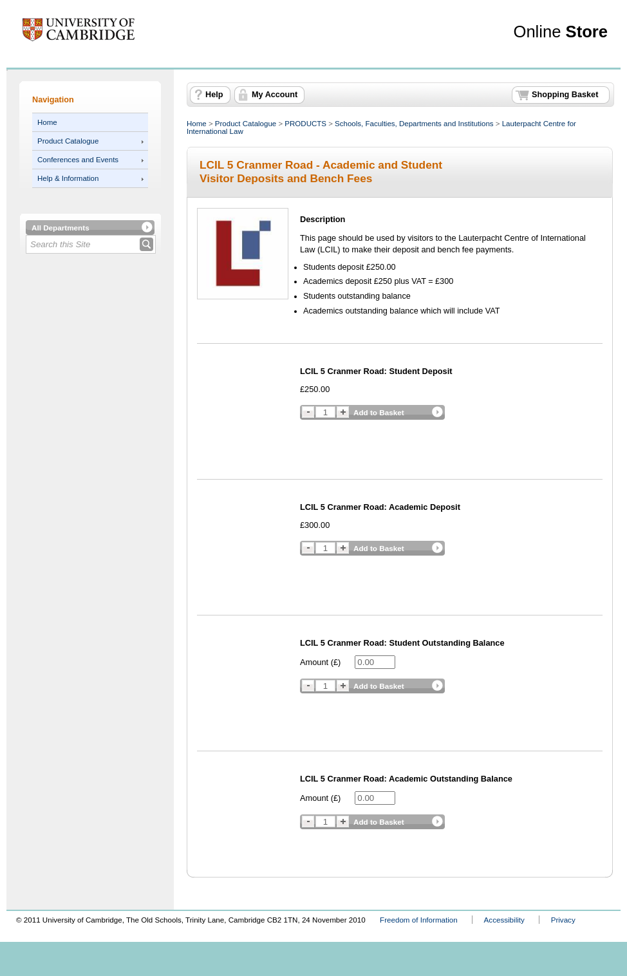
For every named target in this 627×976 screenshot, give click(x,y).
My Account (274, 94)
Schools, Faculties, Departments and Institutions (414, 123)
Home (47, 122)
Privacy (563, 919)
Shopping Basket (565, 94)
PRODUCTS (305, 123)
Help (214, 94)
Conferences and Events (77, 160)
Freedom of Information (419, 919)
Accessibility (504, 919)
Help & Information (67, 178)
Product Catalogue (67, 141)
